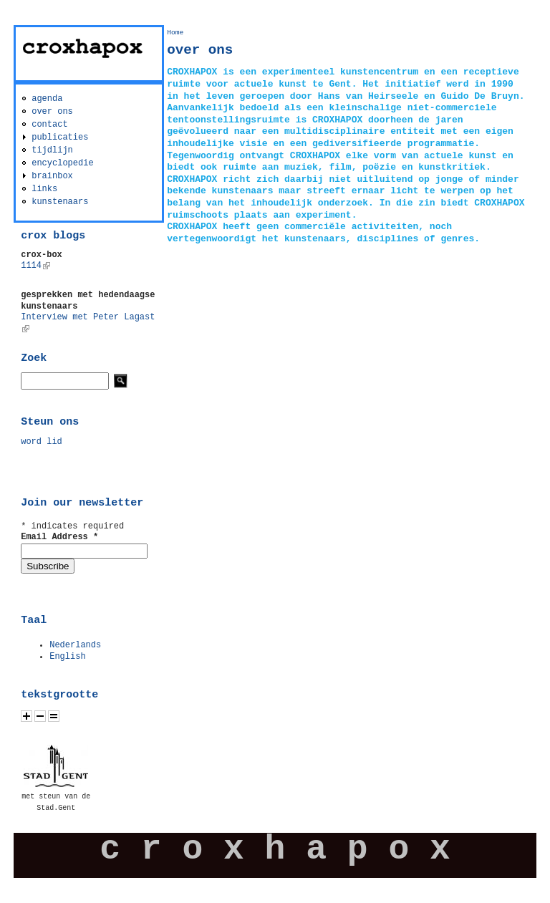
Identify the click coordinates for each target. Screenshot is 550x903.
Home (175, 33)
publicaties (60, 137)
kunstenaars (60, 202)
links (44, 189)
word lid (41, 442)
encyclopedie (62, 163)
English (67, 657)
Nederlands (75, 645)
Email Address (59, 537)
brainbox (52, 176)
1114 (35, 266)
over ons (52, 112)
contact (49, 125)
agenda (47, 99)
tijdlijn (52, 150)
